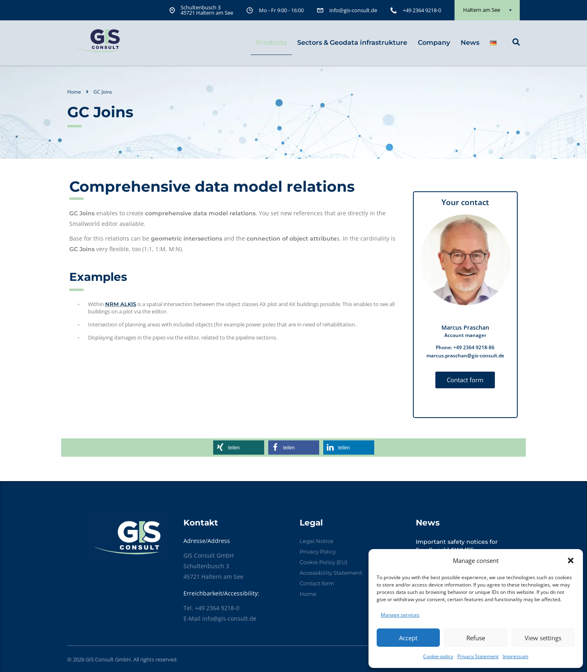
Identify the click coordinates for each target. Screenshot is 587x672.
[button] (571, 560)
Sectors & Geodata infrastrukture (352, 42)
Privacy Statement (478, 656)
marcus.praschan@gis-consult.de (465, 355)
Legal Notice (316, 541)
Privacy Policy (318, 551)
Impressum (515, 656)
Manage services (400, 614)
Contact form (317, 583)
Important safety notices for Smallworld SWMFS (457, 546)
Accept (408, 638)
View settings (543, 638)
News (470, 42)
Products (271, 42)
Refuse (475, 638)
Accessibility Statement (331, 572)
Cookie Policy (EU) (323, 562)
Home (74, 91)
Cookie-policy (438, 656)
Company (434, 42)
